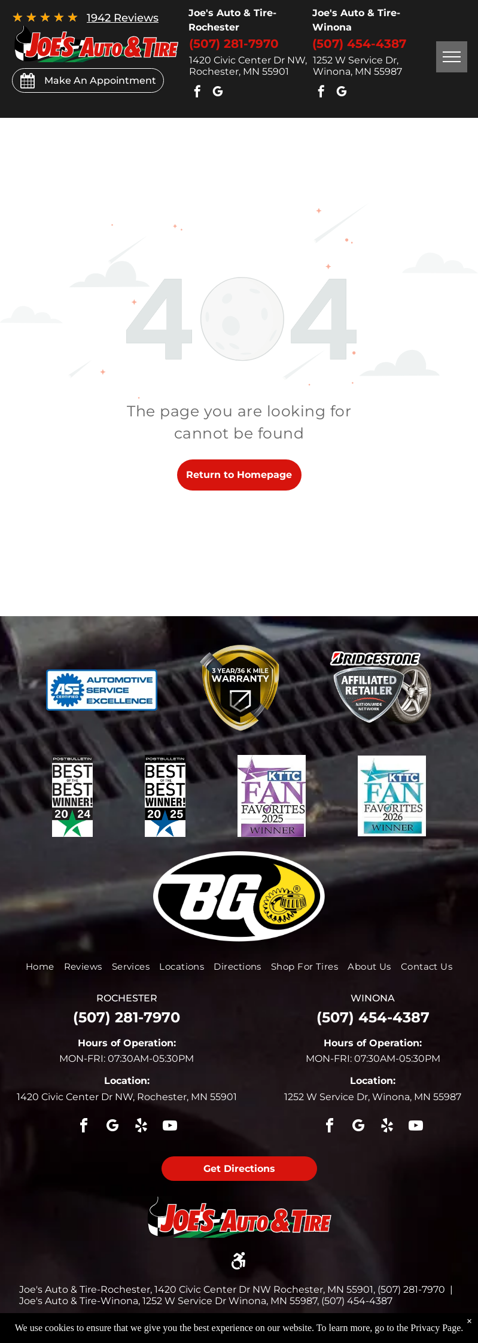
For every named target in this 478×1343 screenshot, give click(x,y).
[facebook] (197, 93)
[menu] (451, 56)
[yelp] (141, 1127)
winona (373, 998)
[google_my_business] (218, 93)
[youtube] (170, 1127)
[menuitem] (40, 966)
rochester (126, 998)
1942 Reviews (123, 18)
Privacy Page (435, 1328)
